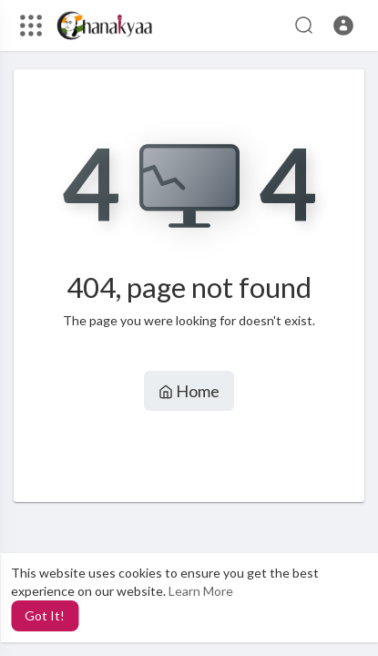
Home (189, 391)
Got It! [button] (45, 615)
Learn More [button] (201, 591)
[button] (343, 25)
